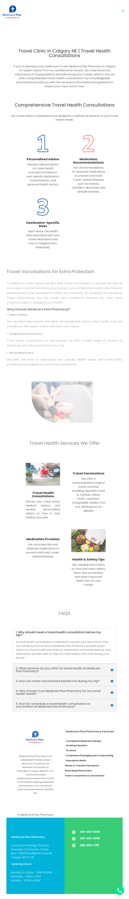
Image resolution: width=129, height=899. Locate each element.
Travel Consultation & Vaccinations (84, 775)
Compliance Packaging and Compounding (89, 755)
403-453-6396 (90, 838)
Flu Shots (71, 750)
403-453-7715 (89, 845)
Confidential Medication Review (83, 741)
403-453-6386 (90, 832)
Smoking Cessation (76, 745)
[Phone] (119, 890)
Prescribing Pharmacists (78, 770)
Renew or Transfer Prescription (82, 765)
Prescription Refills (76, 760)
